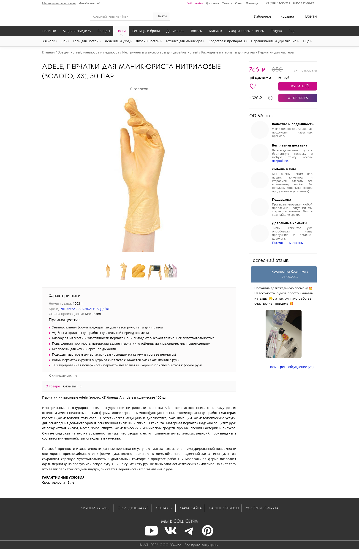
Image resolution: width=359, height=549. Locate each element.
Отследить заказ (133, 508)
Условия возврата (262, 508)
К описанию (61, 375)
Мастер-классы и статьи (59, 3)
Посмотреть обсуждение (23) (291, 367)
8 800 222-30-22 (303, 3)
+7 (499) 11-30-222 (278, 3)
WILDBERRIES (298, 98)
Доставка (212, 3)
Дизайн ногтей (89, 3)
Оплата (227, 3)
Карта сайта (191, 508)
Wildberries (195, 3)
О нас (239, 3)
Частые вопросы (224, 508)
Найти (161, 16)
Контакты (164, 508)
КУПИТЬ (297, 86)
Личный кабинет (95, 508)
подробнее (280, 161)
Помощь (252, 3)
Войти (311, 16)
